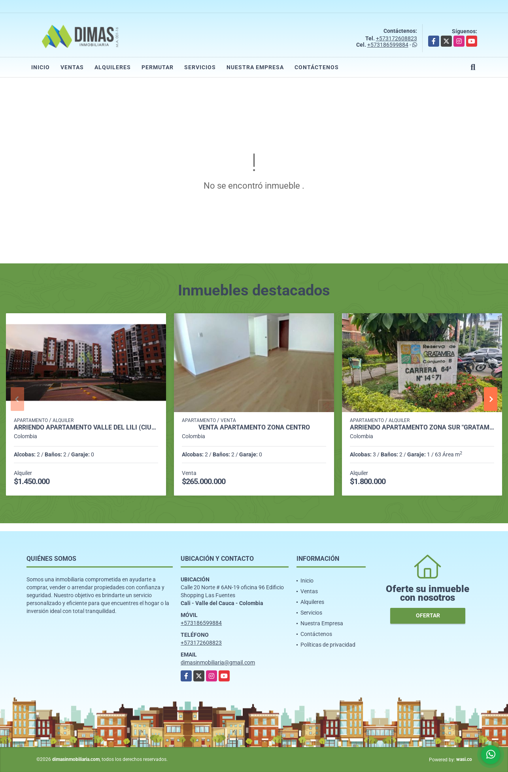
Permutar (158, 67)
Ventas (72, 67)
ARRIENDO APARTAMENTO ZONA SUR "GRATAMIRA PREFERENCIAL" (422, 427)
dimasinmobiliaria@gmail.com (218, 662)
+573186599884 (387, 45)
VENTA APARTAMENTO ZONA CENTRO (254, 427)
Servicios (200, 67)
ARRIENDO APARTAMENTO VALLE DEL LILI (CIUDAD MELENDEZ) (86, 427)
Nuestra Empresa (255, 67)
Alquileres (112, 67)
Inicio (40, 67)
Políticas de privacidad (327, 644)
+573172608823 (396, 38)
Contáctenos (317, 67)
